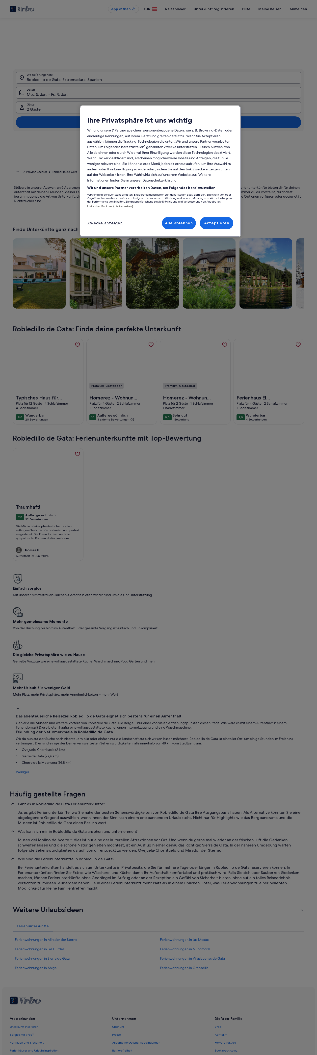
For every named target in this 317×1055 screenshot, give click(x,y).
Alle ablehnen (179, 223)
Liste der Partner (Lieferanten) (110, 206)
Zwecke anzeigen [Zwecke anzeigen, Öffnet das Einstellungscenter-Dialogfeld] (105, 223)
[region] (160, 171)
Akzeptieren (216, 223)
